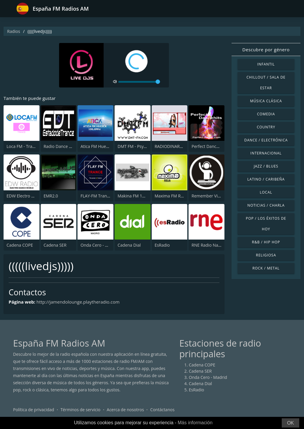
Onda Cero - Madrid (99, 245)
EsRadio (162, 245)
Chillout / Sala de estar (265, 82)
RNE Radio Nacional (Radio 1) (219, 245)
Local (266, 192)
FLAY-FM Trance (95, 196)
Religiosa (266, 255)
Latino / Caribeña (266, 179)
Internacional (265, 153)
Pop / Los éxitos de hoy (266, 224)
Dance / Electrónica (266, 140)
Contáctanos (162, 409)
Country (266, 127)
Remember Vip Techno (213, 196)
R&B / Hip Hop (266, 242)
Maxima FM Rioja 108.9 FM (180, 196)
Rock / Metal (266, 268)
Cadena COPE (20, 245)
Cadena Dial (129, 245)
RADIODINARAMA (172, 146)
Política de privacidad (33, 409)
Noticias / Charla (266, 205)
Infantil (266, 64)
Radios (13, 31)
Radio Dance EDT (60, 146)
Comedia (266, 114)
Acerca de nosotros (125, 409)
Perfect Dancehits (208, 146)
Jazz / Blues (266, 166)
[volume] (139, 82)
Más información (195, 422)
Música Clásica (266, 100)
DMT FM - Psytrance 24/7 (142, 146)
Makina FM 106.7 (134, 196)
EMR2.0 (51, 196)
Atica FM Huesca (96, 146)
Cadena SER (55, 245)
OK (290, 422)
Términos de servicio (81, 409)
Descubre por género (265, 49)
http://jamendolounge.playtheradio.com (78, 302)
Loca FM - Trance (23, 146)
